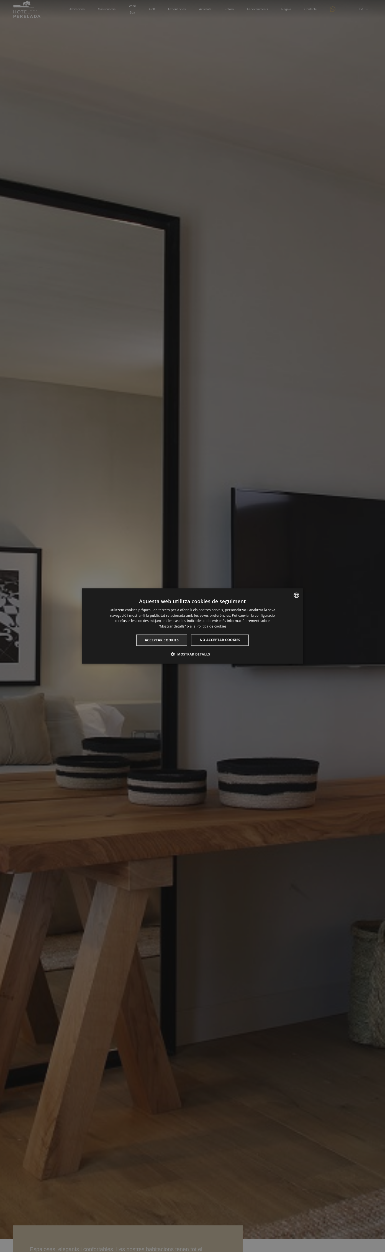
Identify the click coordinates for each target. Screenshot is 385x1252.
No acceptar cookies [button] (220, 639)
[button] (192, 654)
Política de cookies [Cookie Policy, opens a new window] (212, 626)
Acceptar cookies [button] (162, 640)
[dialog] (192, 626)
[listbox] (296, 595)
